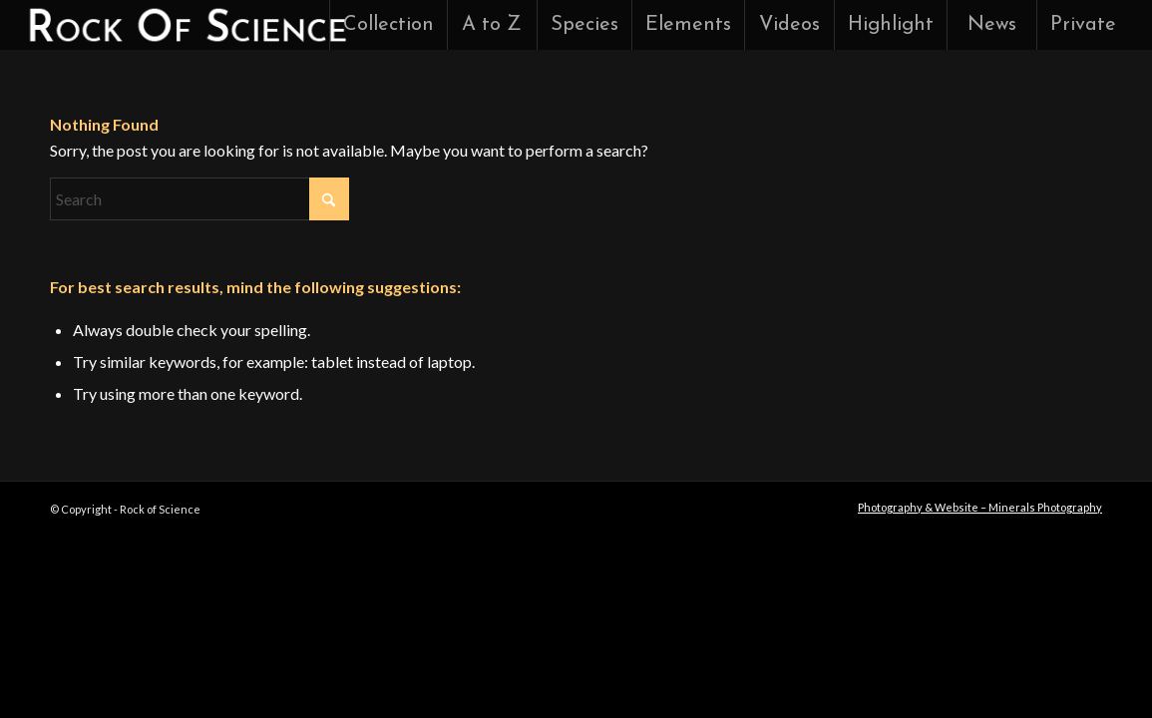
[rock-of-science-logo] (186, 25)
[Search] (199, 199)
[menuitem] (388, 25)
